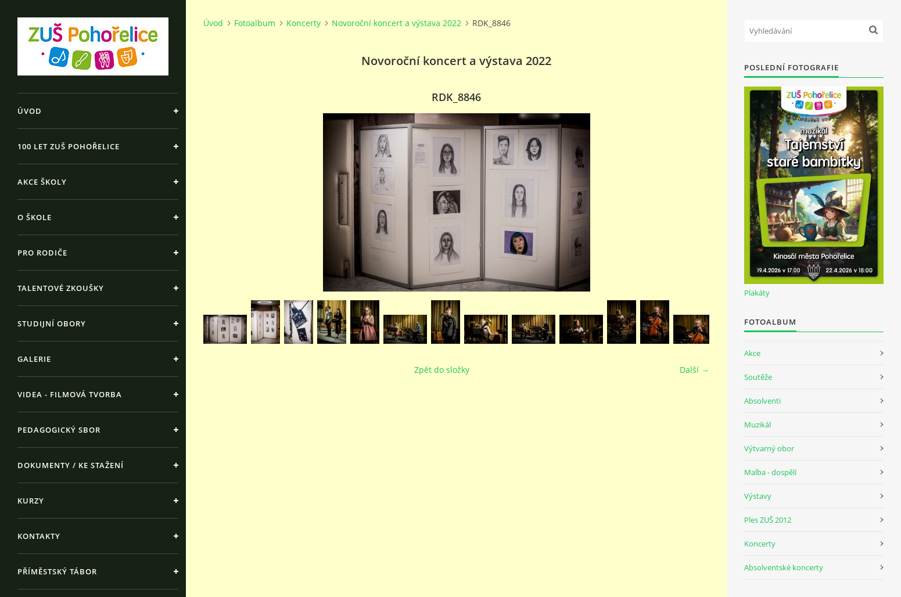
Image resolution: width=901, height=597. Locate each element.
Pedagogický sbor (58, 430)
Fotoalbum (254, 22)
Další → (694, 369)
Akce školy (42, 182)
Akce (752, 353)
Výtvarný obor (769, 448)
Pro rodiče (42, 252)
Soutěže (758, 377)
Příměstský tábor (57, 571)
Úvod (29, 111)
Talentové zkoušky (60, 288)
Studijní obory (51, 323)
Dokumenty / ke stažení (70, 465)
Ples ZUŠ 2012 (767, 520)
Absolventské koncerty (783, 567)
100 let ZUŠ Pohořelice (68, 146)
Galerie (34, 359)
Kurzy (30, 500)
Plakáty (757, 292)
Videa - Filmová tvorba (69, 394)
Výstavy (757, 496)
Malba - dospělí (770, 472)
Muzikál (757, 424)
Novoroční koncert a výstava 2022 (396, 22)
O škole (34, 217)
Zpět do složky (441, 369)
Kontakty (38, 536)
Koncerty (303, 22)
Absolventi (762, 400)
